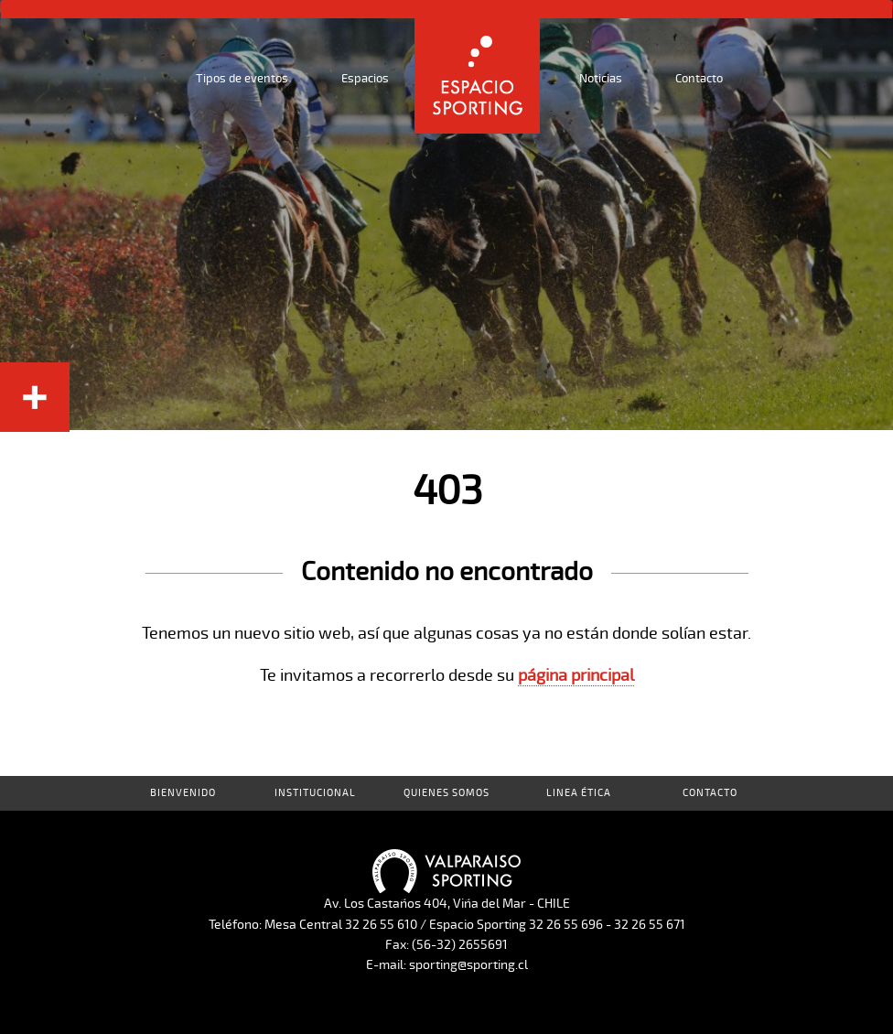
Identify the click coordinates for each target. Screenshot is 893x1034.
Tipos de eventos (242, 78)
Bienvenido (183, 793)
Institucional (315, 793)
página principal (576, 675)
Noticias (600, 78)
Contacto (699, 78)
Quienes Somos (446, 793)
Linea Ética (578, 793)
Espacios (365, 78)
